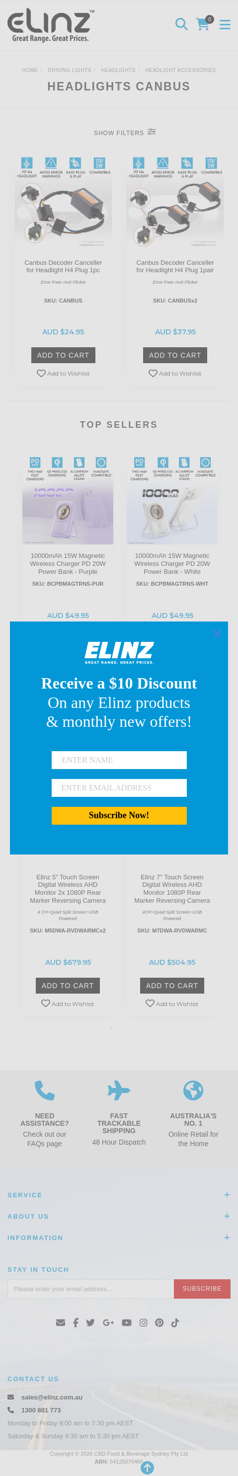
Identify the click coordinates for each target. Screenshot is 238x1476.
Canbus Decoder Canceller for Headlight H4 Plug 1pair (175, 266)
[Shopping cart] (204, 25)
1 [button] (97, 1028)
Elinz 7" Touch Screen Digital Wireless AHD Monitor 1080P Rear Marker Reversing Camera (172, 888)
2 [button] (112, 1028)
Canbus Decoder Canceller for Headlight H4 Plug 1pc (63, 266)
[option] (68, 564)
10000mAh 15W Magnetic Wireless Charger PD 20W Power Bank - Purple (67, 563)
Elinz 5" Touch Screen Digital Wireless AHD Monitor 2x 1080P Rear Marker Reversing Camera (67, 888)
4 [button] (142, 1028)
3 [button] (127, 1028)
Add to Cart (63, 355)
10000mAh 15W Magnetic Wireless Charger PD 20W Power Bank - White (172, 563)
